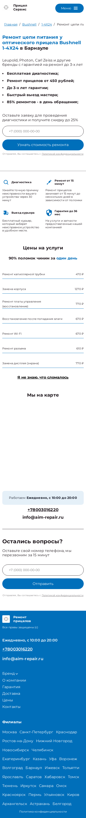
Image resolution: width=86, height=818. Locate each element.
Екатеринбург (16, 759)
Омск (61, 786)
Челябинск (42, 750)
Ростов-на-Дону (17, 741)
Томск (73, 777)
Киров (73, 794)
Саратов (34, 777)
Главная (10, 24)
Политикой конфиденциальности (62, 153)
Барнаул (33, 768)
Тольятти (70, 768)
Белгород (62, 804)
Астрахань (40, 804)
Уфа (52, 759)
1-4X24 (47, 24)
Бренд (10, 673)
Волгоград (12, 768)
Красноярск (14, 794)
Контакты (11, 707)
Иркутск (28, 786)
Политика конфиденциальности (43, 811)
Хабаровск (54, 777)
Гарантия (11, 687)
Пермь (35, 794)
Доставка (11, 693)
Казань (39, 759)
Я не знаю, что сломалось (43, 377)
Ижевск (52, 768)
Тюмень (10, 786)
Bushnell (29, 24)
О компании (14, 680)
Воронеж (68, 759)
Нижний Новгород (54, 741)
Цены (7, 700)
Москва (9, 732)
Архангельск (14, 804)
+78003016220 (43, 510)
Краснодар (66, 732)
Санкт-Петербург (36, 732)
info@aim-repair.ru (43, 517)
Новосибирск (15, 750)
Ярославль (12, 777)
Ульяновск (54, 794)
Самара (46, 786)
